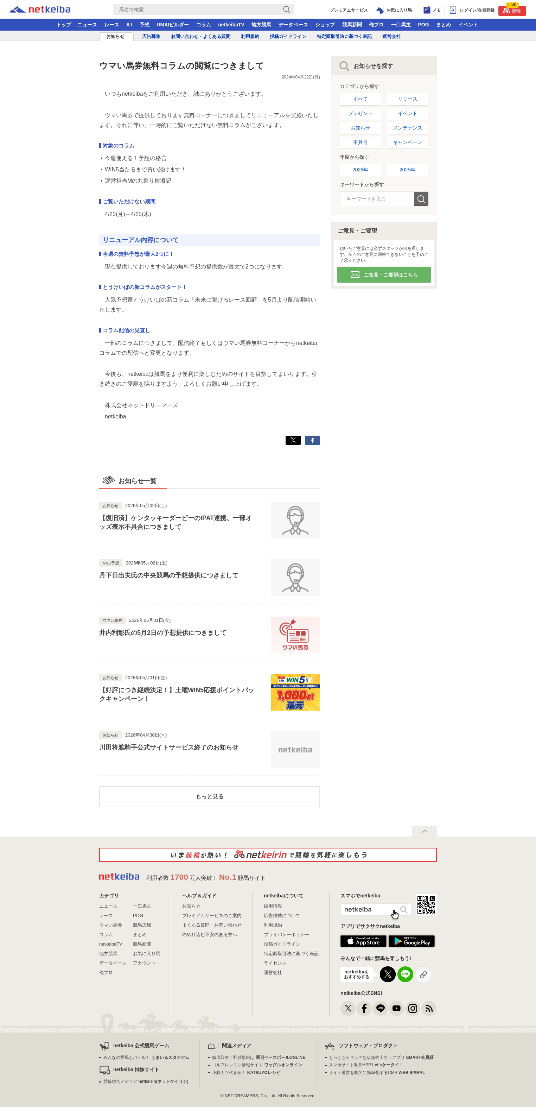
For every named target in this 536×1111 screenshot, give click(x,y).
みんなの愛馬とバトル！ (146, 1057)
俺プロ (376, 24)
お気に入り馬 (146, 953)
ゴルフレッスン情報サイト (257, 1064)
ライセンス (275, 963)
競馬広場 (142, 925)
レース (111, 24)
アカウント (144, 963)
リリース (407, 99)
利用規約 (250, 36)
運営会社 (391, 36)
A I (129, 24)
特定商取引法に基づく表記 (344, 36)
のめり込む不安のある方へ (209, 934)
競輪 (512, 9)
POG (423, 24)
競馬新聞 (352, 24)
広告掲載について (282, 915)
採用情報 (273, 906)
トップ (63, 24)
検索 (421, 199)
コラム (203, 24)
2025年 (407, 169)
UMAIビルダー (173, 24)
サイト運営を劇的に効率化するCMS (377, 1072)
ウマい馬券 (110, 925)
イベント (468, 24)
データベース (293, 24)
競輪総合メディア (145, 1081)
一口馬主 (401, 24)
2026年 (360, 169)
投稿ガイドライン (288, 36)
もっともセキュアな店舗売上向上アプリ (381, 1057)
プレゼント (360, 113)
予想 (144, 24)
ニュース (87, 24)
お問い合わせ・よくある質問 (200, 36)
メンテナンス (407, 128)
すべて (360, 99)
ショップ (325, 24)
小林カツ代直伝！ (246, 1072)
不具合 (360, 142)
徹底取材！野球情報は (258, 1057)
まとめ (443, 24)
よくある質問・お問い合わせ (212, 925)
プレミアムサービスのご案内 (212, 915)
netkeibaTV (231, 24)
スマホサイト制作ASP (366, 1064)
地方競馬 (261, 24)
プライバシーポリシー (287, 934)
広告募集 (151, 36)
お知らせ (115, 36)
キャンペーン (407, 142)
